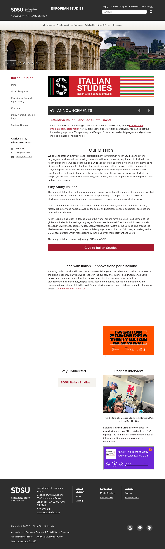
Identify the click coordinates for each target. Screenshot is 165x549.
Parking (79, 500)
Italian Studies (22, 78)
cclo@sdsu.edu (24, 156)
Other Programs (19, 91)
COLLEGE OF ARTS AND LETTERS (29, 15)
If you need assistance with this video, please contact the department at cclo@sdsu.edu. (73, 308)
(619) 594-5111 (43, 508)
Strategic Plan (106, 497)
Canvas (128, 493)
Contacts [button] (133, 6)
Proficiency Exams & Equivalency (22, 100)
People (60, 25)
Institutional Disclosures (22, 537)
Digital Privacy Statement (58, 532)
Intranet (145, 6)
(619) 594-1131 (23, 152)
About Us (51, 25)
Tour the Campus (118, 6)
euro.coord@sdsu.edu (48, 512)
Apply (105, 6)
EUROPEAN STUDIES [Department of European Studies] (67, 8)
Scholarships (90, 25)
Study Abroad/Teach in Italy (23, 116)
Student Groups (19, 125)
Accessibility (17, 532)
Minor (14, 84)
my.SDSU (129, 488)
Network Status (132, 497)
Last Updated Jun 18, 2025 (23, 541)
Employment (106, 488)
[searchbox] (124, 12)
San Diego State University (26, 10)
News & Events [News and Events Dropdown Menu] (103, 25)
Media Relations (107, 493)
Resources (117, 25)
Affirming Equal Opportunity (49, 537)
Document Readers (35, 532)
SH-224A (41, 505)
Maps (78, 496)
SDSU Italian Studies (75, 382)
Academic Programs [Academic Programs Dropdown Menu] (73, 25)
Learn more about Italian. (69, 288)
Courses (15, 108)
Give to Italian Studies (100, 248)
